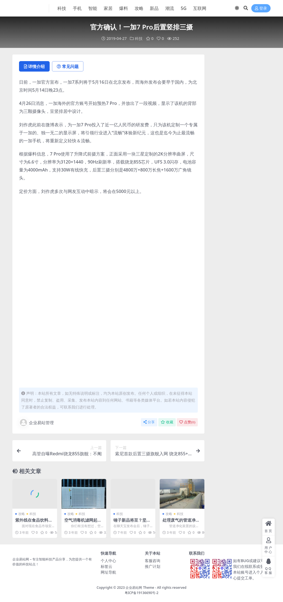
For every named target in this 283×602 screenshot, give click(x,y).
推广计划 (152, 566)
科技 (139, 38)
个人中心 (108, 560)
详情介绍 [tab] (34, 66)
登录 (261, 8)
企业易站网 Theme (140, 587)
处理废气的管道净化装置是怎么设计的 (181, 522)
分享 (149, 422)
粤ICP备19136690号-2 (142, 592)
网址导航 (108, 572)
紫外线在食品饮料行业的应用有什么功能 (33, 522)
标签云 (106, 566)
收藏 (167, 422)
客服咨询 (152, 560)
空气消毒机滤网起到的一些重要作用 (83, 522)
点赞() (187, 422)
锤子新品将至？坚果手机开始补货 (132, 522)
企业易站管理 (36, 422)
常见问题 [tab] (68, 66)
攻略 (21, 513)
